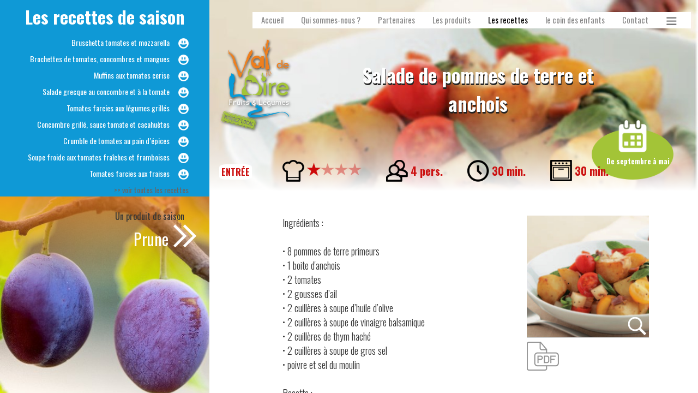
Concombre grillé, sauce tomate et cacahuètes (103, 124)
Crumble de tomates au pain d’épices (116, 140)
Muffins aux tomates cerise (132, 75)
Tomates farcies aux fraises (129, 173)
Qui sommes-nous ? (330, 20)
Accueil (272, 20)
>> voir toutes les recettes (151, 189)
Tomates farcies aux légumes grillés (118, 108)
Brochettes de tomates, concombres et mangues (100, 58)
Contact (635, 20)
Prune (151, 239)
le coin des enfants (575, 20)
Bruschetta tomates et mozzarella (120, 42)
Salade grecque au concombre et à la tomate (106, 91)
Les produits (451, 20)
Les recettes (508, 20)
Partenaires (396, 20)
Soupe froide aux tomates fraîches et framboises (99, 157)
